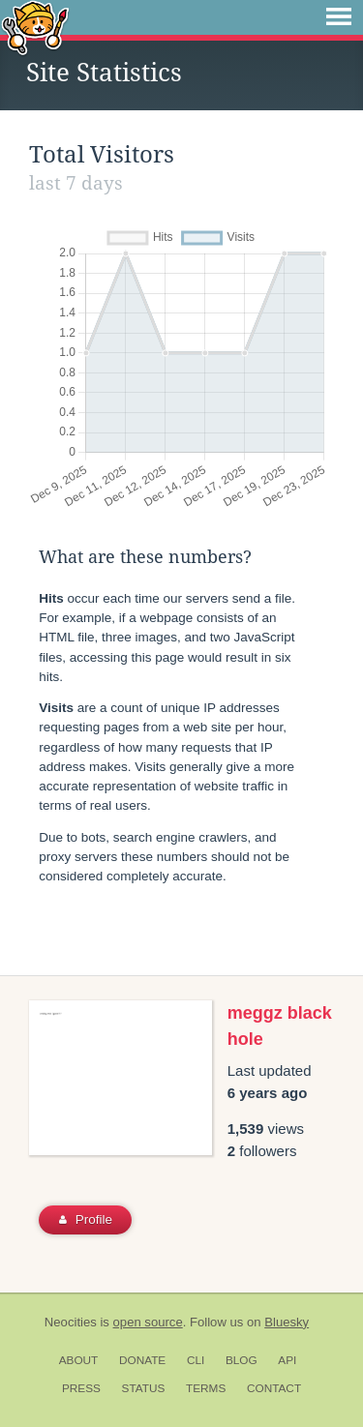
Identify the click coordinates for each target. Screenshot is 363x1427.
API (287, 1360)
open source (148, 1322)
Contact (274, 1388)
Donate (142, 1360)
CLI (195, 1360)
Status (144, 1388)
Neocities (71, 1322)
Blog (241, 1360)
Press (81, 1388)
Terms (206, 1388)
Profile (85, 1219)
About (79, 1360)
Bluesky (286, 1322)
